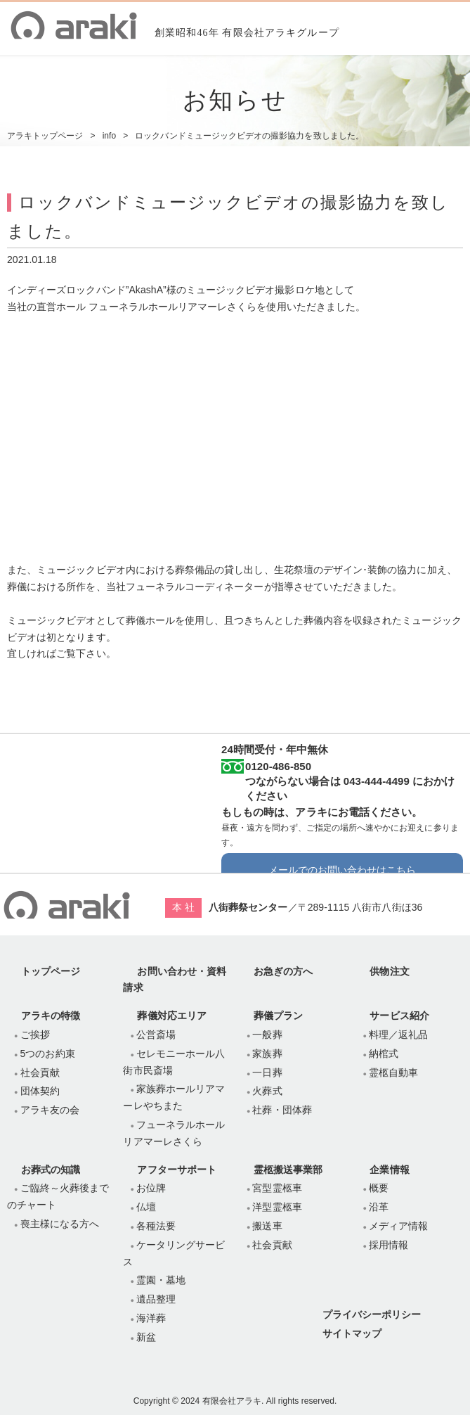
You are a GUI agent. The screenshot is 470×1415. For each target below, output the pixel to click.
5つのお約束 (47, 1053)
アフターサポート (176, 1169)
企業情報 (389, 1169)
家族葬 (267, 1053)
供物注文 (389, 971)
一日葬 (267, 1072)
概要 (379, 1187)
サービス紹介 (399, 1015)
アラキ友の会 (49, 1109)
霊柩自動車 (393, 1072)
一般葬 (267, 1034)
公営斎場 (156, 1034)
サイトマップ (351, 1333)
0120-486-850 (278, 766)
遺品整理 (156, 1299)
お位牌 (151, 1187)
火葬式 (267, 1090)
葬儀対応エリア (171, 1015)
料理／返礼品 (398, 1034)
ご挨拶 (35, 1034)
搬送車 (267, 1225)
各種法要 (156, 1225)
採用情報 (388, 1244)
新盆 (146, 1337)
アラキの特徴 (50, 1015)
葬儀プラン (278, 1015)
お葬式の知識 (50, 1169)
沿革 (379, 1206)
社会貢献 (40, 1072)
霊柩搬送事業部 (288, 1169)
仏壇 (146, 1206)
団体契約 (40, 1090)
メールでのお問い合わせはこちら (342, 870)
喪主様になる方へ (59, 1223)
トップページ (50, 971)
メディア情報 (398, 1225)
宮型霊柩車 (276, 1187)
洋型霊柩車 (276, 1206)
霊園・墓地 (160, 1280)
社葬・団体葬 (281, 1109)
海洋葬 (151, 1318)
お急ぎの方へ (283, 971)
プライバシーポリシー (372, 1314)
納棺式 (383, 1053)
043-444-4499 (377, 781)
